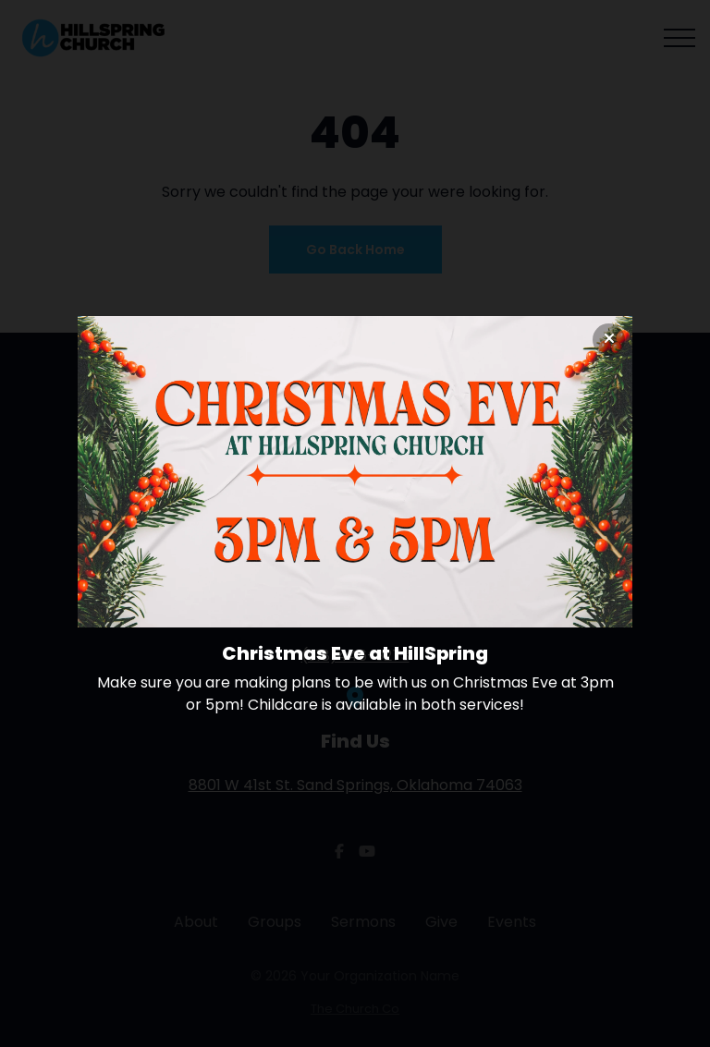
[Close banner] (609, 339)
